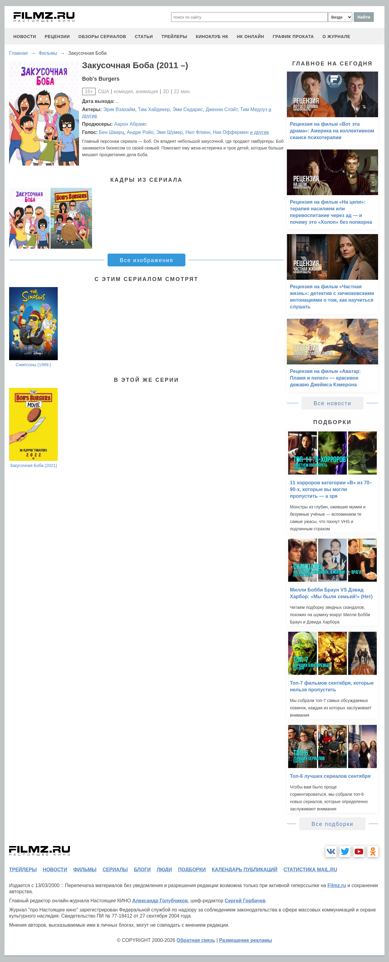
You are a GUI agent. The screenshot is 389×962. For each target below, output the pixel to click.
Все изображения (146, 260)
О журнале (336, 36)
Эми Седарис (188, 109)
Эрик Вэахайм (119, 109)
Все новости (333, 403)
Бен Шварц (111, 132)
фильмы (84, 869)
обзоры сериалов (102, 36)
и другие (259, 132)
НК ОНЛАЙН (250, 36)
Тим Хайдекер (154, 109)
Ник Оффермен (231, 132)
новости (24, 36)
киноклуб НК (212, 36)
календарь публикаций (244, 869)
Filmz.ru (336, 885)
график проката (293, 36)
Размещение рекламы (245, 940)
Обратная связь (196, 940)
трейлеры (174, 36)
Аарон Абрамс (130, 124)
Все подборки (332, 824)
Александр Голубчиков (160, 900)
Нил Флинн (197, 132)
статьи (144, 36)
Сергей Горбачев (245, 900)
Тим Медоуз (253, 109)
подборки (192, 869)
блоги (142, 869)
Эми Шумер (169, 132)
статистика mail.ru (310, 869)
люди (164, 869)
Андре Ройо (140, 132)
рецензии (57, 36)
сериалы (115, 869)
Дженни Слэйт (221, 109)
